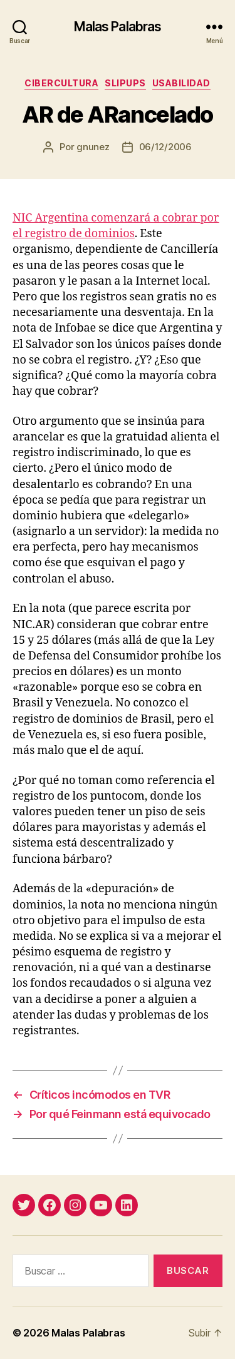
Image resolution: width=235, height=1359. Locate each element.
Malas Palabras (118, 26)
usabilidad (181, 83)
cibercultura (61, 83)
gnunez (92, 147)
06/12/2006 (165, 147)
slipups (125, 83)
